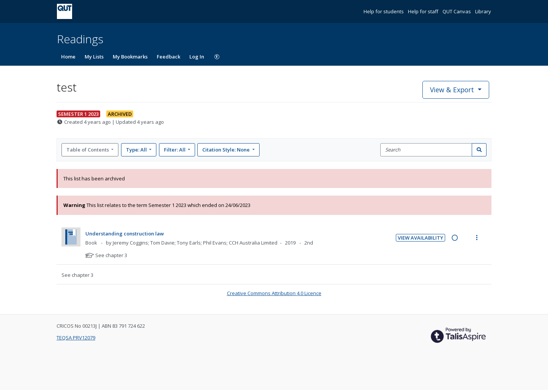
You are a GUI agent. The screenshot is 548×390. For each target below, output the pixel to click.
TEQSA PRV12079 (76, 337)
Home (68, 56)
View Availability (420, 237)
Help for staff (423, 11)
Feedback (168, 56)
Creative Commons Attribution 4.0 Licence (274, 293)
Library (483, 11)
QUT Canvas (457, 11)
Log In (196, 56)
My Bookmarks (130, 56)
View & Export (453, 89)
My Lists (94, 56)
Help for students (384, 11)
